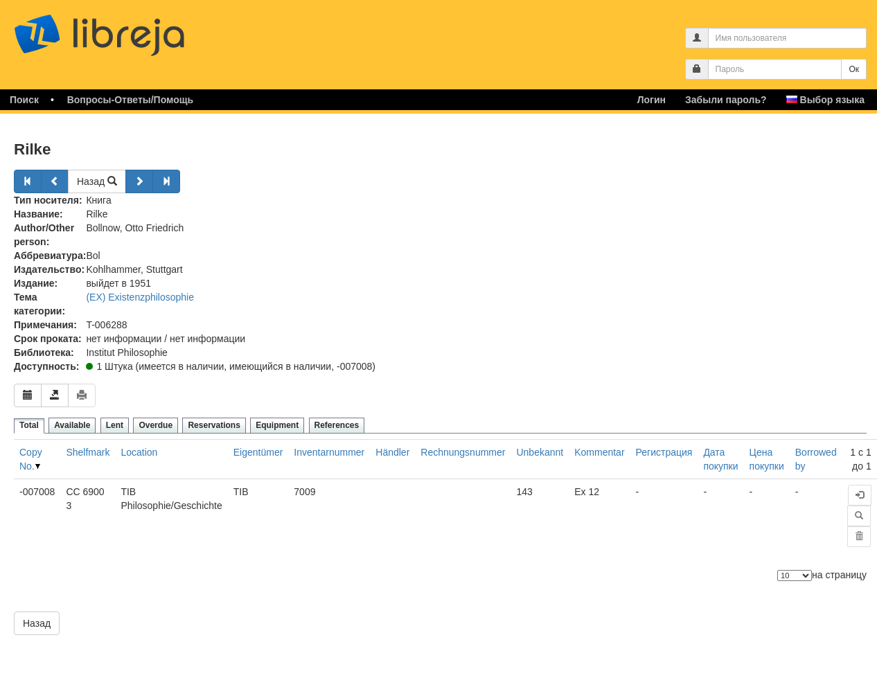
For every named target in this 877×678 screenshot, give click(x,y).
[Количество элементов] (794, 575)
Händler (392, 452)
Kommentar (599, 452)
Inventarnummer (329, 452)
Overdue (155, 425)
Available (72, 425)
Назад (97, 181)
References (337, 425)
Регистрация (664, 452)
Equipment (277, 425)
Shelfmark (87, 452)
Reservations (214, 425)
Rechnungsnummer (462, 452)
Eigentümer (258, 452)
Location (139, 452)
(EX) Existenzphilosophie (140, 297)
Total (29, 425)
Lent (114, 425)
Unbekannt (539, 452)
